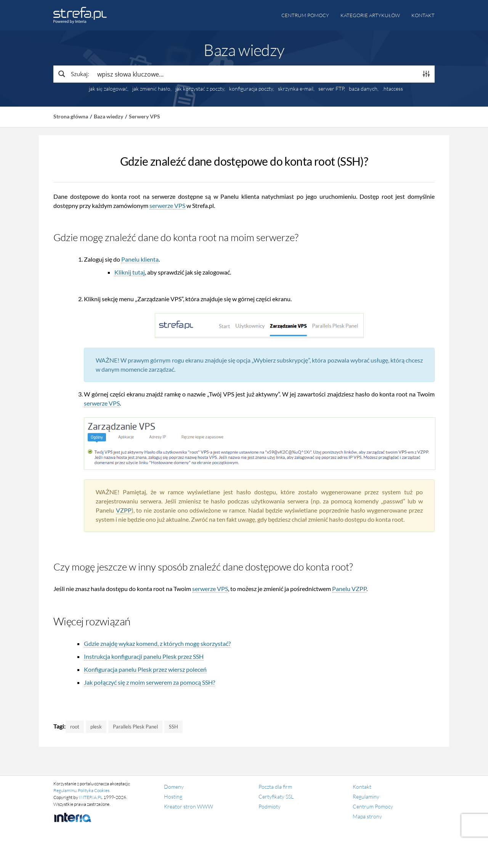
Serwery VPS (144, 116)
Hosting (173, 796)
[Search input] (255, 74)
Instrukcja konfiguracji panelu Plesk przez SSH (144, 656)
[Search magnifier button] (73, 74)
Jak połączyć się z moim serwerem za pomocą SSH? (149, 682)
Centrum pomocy (305, 15)
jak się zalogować (108, 88)
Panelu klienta (140, 259)
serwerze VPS (167, 205)
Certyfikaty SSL (276, 796)
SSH (173, 727)
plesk (96, 727)
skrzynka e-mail (295, 88)
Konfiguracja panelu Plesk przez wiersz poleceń (145, 669)
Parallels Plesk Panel (135, 727)
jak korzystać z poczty (199, 88)
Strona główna (70, 116)
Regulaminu (64, 790)
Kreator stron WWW (188, 806)
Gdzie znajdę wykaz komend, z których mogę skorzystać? (157, 643)
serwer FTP (331, 88)
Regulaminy (366, 796)
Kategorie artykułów (370, 15)
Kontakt (423, 15)
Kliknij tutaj (129, 272)
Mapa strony (367, 816)
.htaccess (392, 88)
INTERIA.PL (91, 797)
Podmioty (269, 806)
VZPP (124, 510)
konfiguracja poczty (251, 88)
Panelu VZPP (349, 588)
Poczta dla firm (275, 786)
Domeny (174, 786)
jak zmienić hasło (151, 88)
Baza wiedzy (108, 116)
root (74, 727)
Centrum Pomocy (373, 806)
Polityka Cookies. (94, 790)
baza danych (363, 88)
